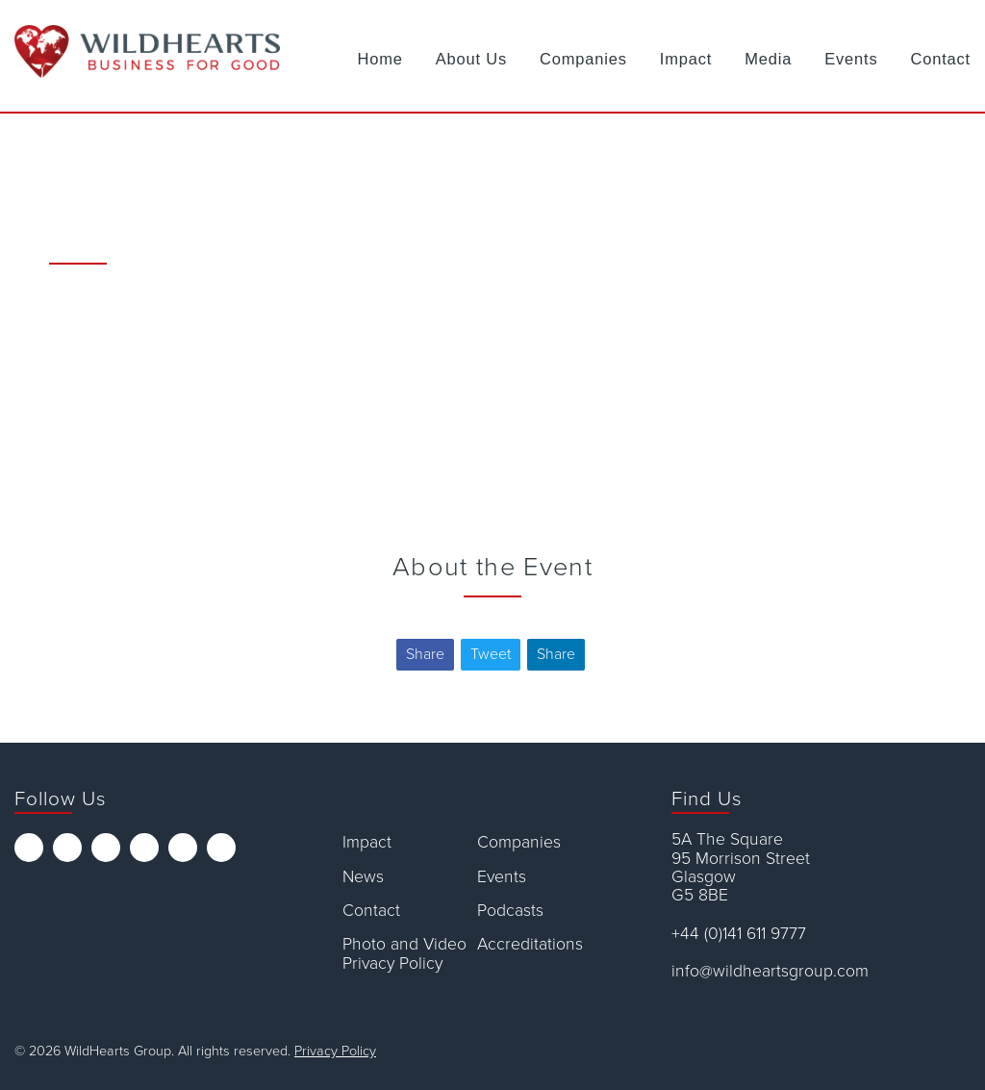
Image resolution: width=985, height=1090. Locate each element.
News (363, 877)
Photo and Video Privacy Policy (404, 954)
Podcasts (510, 910)
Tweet (490, 654)
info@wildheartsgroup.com (770, 971)
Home (380, 58)
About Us (471, 58)
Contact (940, 58)
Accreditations (530, 944)
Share (425, 654)
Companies (583, 58)
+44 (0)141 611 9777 (738, 934)
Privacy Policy (335, 1051)
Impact (686, 58)
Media (768, 58)
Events (850, 58)
